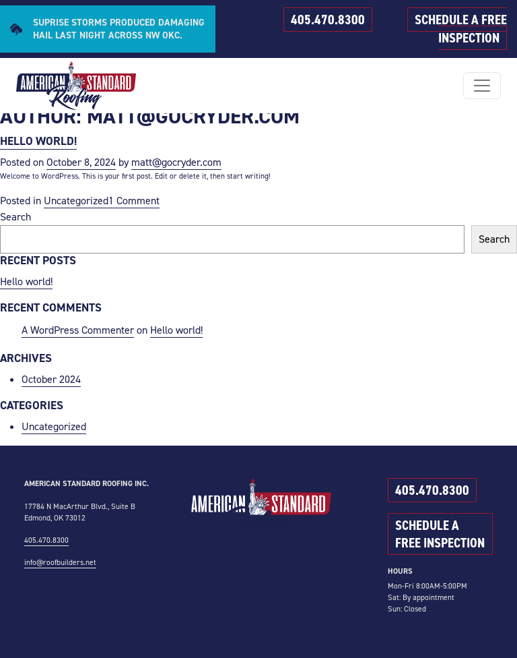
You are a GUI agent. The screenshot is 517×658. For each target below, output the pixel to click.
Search (15, 217)
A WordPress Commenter (78, 330)
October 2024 (51, 379)
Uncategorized (76, 200)
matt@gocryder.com (176, 162)
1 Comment (134, 200)
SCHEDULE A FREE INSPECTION (461, 29)
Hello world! (38, 141)
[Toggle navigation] (482, 85)
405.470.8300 (328, 19)
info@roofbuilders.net (60, 562)
